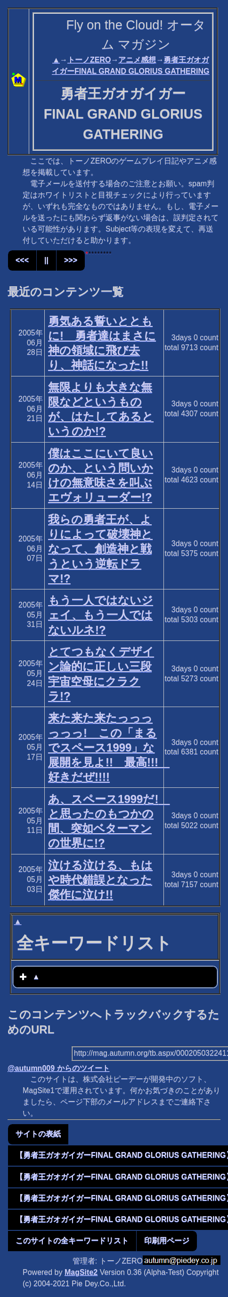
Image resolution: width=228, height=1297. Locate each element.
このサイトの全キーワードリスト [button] (72, 1241)
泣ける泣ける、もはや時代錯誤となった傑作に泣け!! (100, 880)
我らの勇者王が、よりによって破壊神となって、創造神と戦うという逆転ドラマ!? (100, 549)
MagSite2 (81, 1272)
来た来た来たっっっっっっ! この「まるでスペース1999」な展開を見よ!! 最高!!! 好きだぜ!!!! (109, 747)
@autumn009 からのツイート (59, 1068)
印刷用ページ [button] (166, 1241)
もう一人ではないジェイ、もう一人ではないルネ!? (100, 615)
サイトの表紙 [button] (38, 1134)
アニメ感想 (137, 60)
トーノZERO (89, 60)
